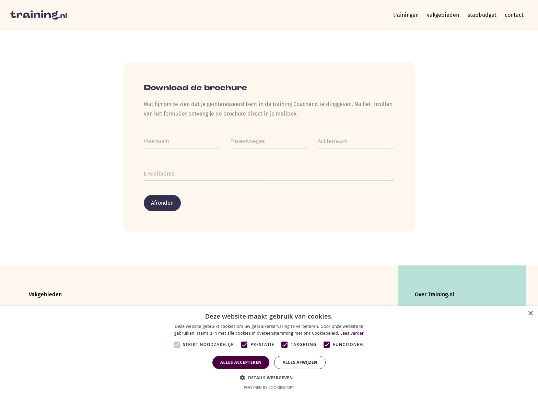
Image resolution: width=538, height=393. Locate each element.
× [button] (530, 313)
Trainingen (399, 15)
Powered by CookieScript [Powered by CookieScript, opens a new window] (269, 387)
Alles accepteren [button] (241, 362)
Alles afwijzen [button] (299, 362)
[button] (269, 377)
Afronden (162, 203)
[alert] (269, 349)
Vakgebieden (438, 15)
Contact (513, 15)
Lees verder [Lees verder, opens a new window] (352, 333)
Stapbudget (479, 15)
